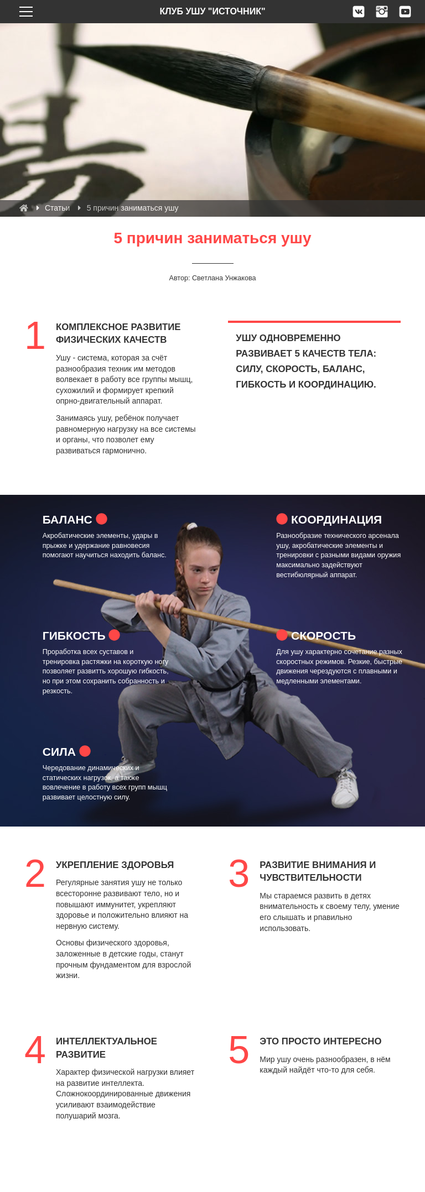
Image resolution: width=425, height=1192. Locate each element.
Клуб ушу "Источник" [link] (212, 11)
